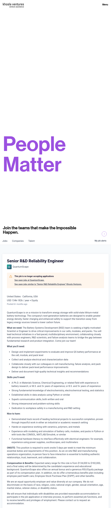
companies (18, 241)
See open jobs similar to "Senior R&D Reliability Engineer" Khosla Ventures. (48, 284)
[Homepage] (13, 4)
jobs (4, 241)
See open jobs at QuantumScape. (29, 280)
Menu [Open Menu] (105, 4)
